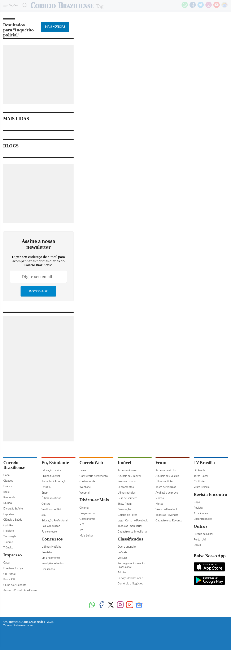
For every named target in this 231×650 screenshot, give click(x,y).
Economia (9, 497)
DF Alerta (199, 470)
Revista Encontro (210, 494)
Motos (159, 503)
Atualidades (201, 513)
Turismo (8, 542)
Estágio (46, 487)
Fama (82, 470)
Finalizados (48, 569)
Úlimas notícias (127, 492)
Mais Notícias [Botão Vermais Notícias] (55, 26)
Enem (45, 492)
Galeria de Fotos (127, 514)
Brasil (6, 491)
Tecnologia (9, 536)
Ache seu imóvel (127, 470)
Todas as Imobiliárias (130, 525)
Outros (200, 526)
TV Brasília (204, 462)
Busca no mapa (127, 481)
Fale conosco (49, 531)
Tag (100, 6)
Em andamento (51, 557)
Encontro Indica (203, 518)
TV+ (82, 529)
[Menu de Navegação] (11, 5)
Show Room (125, 503)
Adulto (122, 572)
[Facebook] (192, 7)
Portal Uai (200, 539)
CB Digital (9, 573)
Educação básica (51, 470)
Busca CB (9, 579)
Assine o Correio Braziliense (20, 590)
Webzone (85, 487)
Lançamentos (126, 487)
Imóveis (122, 552)
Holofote (8, 530)
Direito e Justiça (13, 568)
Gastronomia (87, 481)
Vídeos (160, 498)
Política (7, 486)
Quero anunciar (127, 546)
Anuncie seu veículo (167, 475)
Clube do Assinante (14, 585)
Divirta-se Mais (94, 500)
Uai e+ (197, 545)
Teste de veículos (166, 487)
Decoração (124, 509)
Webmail (84, 492)
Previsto (47, 552)
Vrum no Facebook (167, 509)
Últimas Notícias (51, 498)
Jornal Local (201, 475)
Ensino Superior (51, 475)
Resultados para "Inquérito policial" (18, 30)
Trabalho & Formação (54, 481)
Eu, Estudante (55, 462)
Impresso (12, 555)
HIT (81, 524)
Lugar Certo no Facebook (133, 520)
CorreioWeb (91, 462)
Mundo (7, 502)
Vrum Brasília (202, 487)
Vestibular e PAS (51, 509)
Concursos (52, 539)
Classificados (130, 539)
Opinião (8, 525)
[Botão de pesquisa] (23, 5)
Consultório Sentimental (93, 475)
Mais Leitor (86, 535)
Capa (6, 475)
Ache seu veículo (165, 470)
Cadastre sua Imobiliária (132, 531)
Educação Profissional (54, 520)
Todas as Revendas (167, 514)
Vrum (161, 462)
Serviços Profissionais (130, 578)
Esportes (8, 514)
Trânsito (8, 547)
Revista (198, 507)
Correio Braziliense (14, 465)
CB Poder (199, 481)
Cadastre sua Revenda (169, 520)
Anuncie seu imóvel (129, 475)
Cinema (84, 507)
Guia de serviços (127, 498)
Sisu (44, 514)
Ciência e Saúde (12, 519)
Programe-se (87, 513)
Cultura (46, 503)
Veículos (122, 557)
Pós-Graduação (51, 525)
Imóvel (124, 462)
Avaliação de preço (167, 492)
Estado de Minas (204, 533)
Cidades (8, 480)
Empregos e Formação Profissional (131, 565)
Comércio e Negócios (130, 583)
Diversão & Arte (13, 508)
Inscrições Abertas (53, 563)
